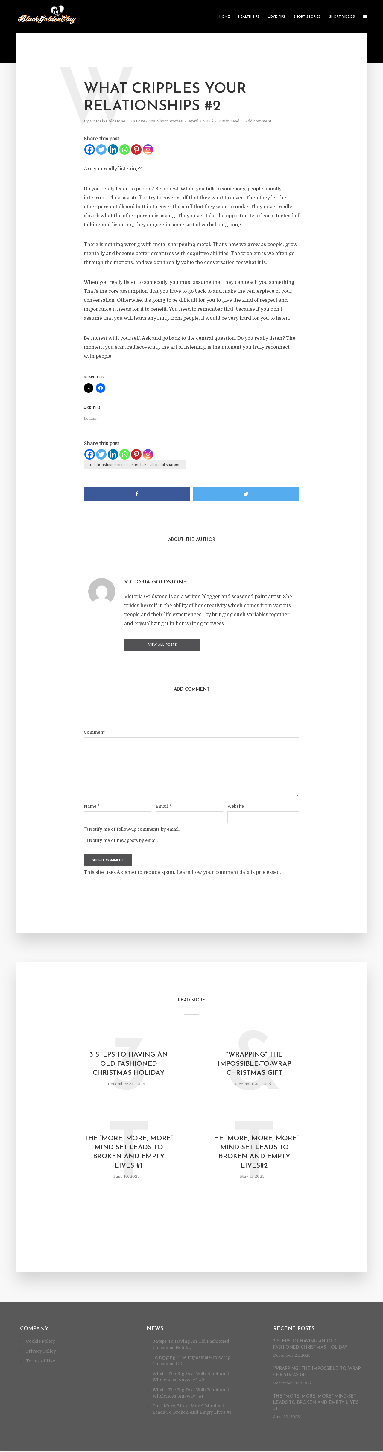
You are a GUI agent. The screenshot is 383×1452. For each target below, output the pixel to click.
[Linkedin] (113, 149)
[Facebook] (89, 149)
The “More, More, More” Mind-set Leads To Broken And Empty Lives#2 (254, 1152)
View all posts (148, 645)
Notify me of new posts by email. (123, 840)
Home (224, 17)
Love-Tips (276, 17)
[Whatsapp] (124, 149)
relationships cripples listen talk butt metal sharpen (135, 465)
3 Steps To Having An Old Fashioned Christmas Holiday (128, 1064)
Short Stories (307, 17)
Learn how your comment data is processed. (229, 871)
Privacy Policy (41, 1351)
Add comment (258, 121)
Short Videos (342, 17)
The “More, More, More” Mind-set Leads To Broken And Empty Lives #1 (129, 1152)
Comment (94, 732)
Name (92, 806)
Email (163, 806)
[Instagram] (148, 149)
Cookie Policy (40, 1341)
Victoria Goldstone (107, 121)
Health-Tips (248, 17)
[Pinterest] (136, 149)
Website (235, 806)
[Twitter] (101, 149)
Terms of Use (40, 1361)
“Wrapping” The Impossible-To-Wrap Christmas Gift (254, 1064)
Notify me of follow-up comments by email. (134, 829)
